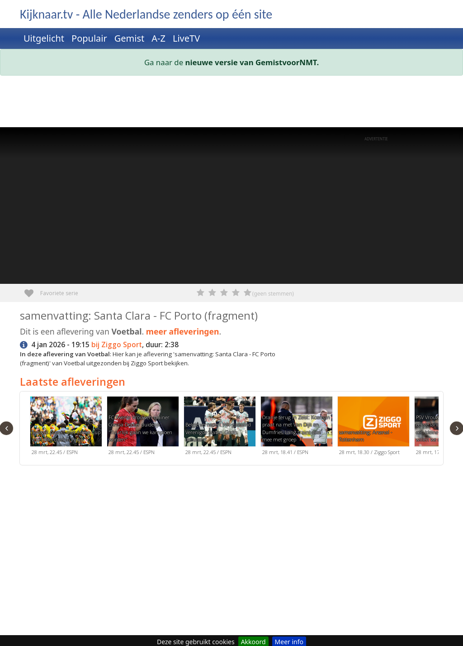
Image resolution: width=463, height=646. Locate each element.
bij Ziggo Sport (116, 344)
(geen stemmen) (273, 293)
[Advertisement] (231, 103)
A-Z (158, 38)
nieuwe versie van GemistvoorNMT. (252, 62)
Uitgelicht (44, 38)
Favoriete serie (32, 290)
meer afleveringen (182, 331)
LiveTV (186, 38)
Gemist (129, 38)
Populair (89, 38)
